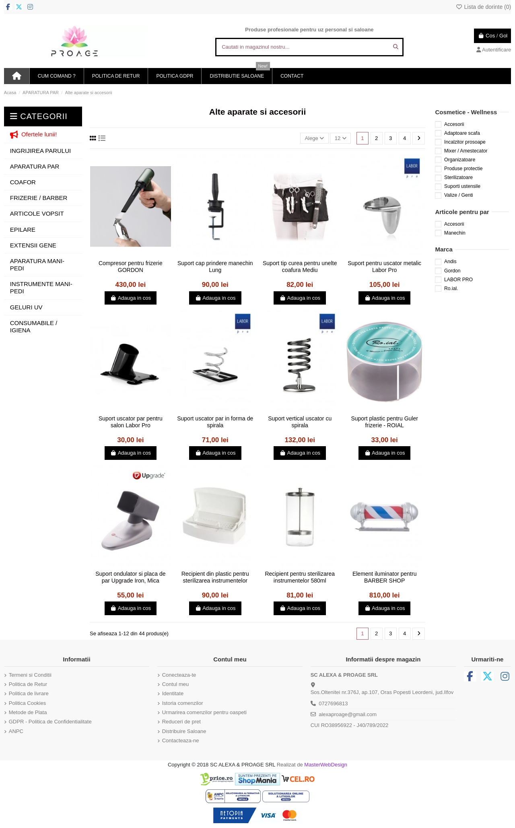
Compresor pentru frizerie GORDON (131, 266)
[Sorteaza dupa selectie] (314, 138)
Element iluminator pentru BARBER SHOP (384, 577)
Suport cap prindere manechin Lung (215, 266)
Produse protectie (463, 168)
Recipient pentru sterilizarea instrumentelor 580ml (300, 577)
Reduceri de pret (181, 722)
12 (340, 138)
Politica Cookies (27, 703)
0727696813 (333, 703)
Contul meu (175, 684)
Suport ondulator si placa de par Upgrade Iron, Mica (130, 577)
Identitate (173, 693)
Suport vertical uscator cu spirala (300, 421)
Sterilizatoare (458, 177)
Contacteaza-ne (180, 740)
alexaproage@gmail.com (348, 714)
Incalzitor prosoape (465, 142)
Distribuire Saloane (184, 731)
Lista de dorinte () (483, 7)
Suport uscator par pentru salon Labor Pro (131, 421)
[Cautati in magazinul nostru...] (396, 47)
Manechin (455, 233)
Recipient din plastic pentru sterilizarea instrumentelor (215, 577)
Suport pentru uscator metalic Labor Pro (384, 266)
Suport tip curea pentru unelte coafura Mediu (300, 266)
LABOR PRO (458, 279)
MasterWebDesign (325, 765)
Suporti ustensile (462, 186)
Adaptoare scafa (462, 133)
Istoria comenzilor (182, 703)
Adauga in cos (130, 298)
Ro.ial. (451, 288)
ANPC (16, 731)
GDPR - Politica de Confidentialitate (50, 722)
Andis (450, 261)
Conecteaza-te (179, 675)
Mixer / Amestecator (466, 151)
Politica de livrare (29, 693)
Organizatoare (459, 160)
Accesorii (454, 124)
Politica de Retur (28, 684)
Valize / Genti (458, 195)
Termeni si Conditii (30, 675)
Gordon (452, 271)
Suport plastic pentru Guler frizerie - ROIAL (384, 421)
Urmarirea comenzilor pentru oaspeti (204, 712)
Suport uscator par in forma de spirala (215, 421)
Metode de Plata (28, 712)
